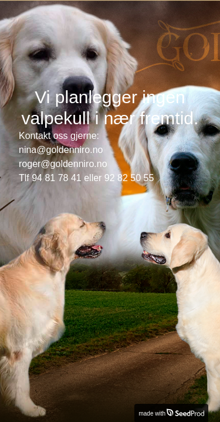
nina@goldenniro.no (61, 150)
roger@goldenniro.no (63, 164)
